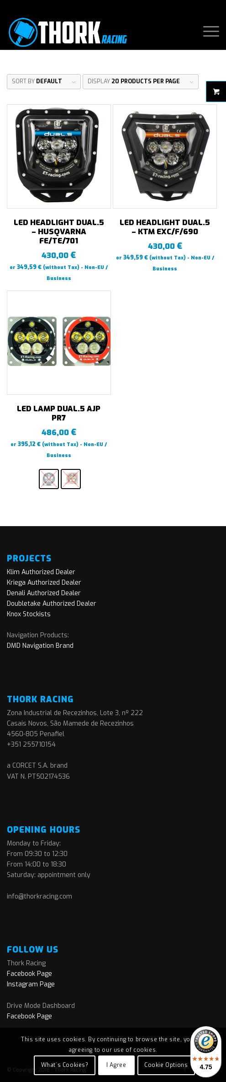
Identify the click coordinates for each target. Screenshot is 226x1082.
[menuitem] (206, 31)
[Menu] (206, 31)
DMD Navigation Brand (40, 645)
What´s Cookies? (65, 1065)
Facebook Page (29, 973)
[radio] (49, 479)
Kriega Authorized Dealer (44, 582)
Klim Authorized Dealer (41, 572)
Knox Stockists (29, 614)
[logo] (92, 31)
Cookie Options (166, 1065)
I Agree (116, 1065)
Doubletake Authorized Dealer (51, 603)
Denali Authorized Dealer (44, 593)
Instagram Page (31, 984)
